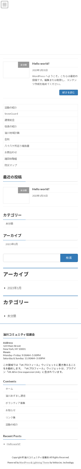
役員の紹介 (11, 126)
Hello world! (40, 63)
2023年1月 (12, 244)
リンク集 (10, 417)
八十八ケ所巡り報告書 (17, 145)
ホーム (9, 388)
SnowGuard (11, 113)
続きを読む (68, 92)
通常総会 (9, 120)
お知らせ (10, 410)
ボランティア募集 (15, 403)
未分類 (9, 223)
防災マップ (11, 165)
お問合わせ (11, 152)
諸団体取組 (11, 158)
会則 (7, 139)
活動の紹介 (11, 107)
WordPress (24, 462)
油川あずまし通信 (15, 395)
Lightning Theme (41, 462)
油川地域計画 (12, 132)
